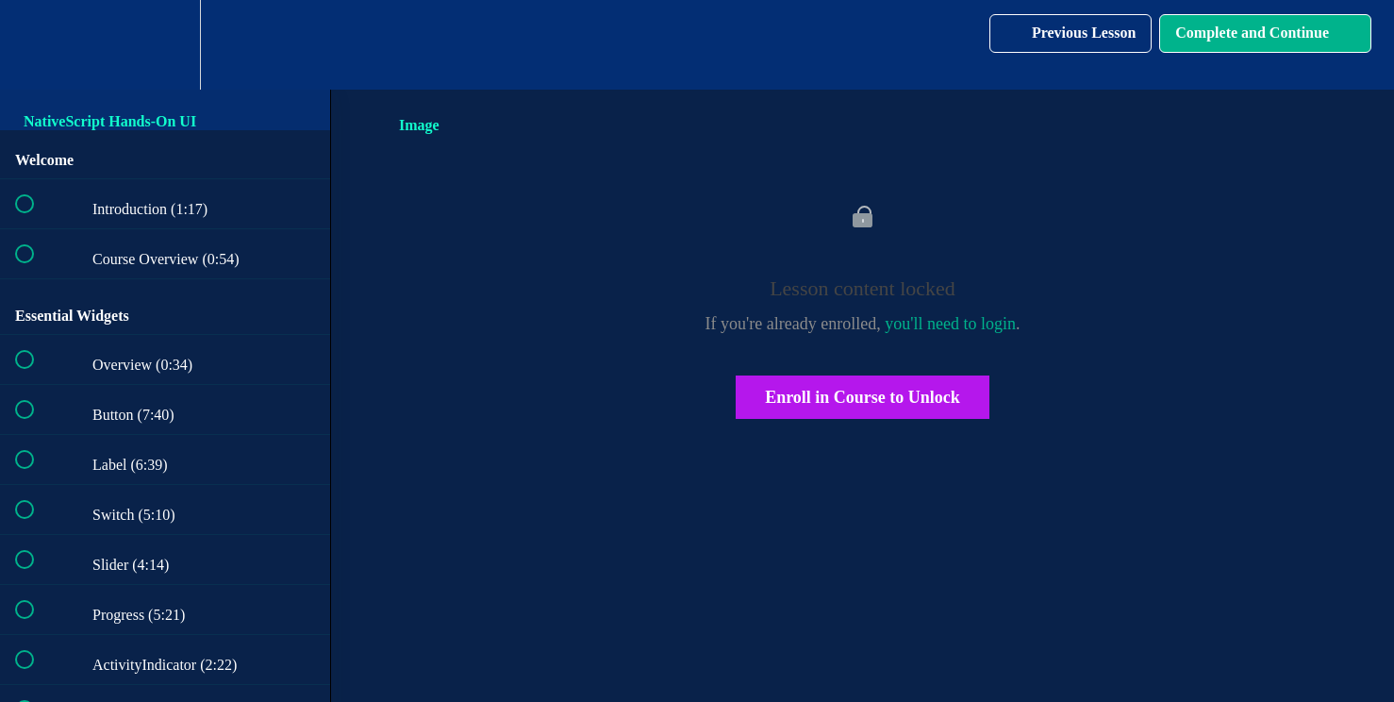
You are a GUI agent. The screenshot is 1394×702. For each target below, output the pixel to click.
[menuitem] (165, 45)
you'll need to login (950, 323)
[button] (35, 45)
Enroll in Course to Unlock (862, 397)
